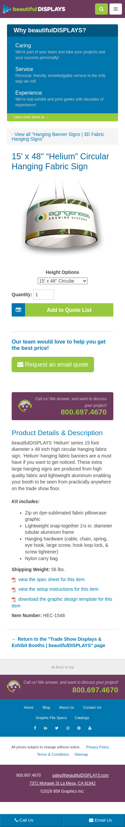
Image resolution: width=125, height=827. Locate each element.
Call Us (24, 820)
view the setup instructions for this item (55, 589)
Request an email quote (52, 364)
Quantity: (22, 294)
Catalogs (82, 718)
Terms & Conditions (53, 754)
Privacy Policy (97, 747)
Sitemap (81, 754)
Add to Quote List (52, 310)
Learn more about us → (31, 117)
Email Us (100, 820)
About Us (66, 707)
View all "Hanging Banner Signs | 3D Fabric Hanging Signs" (58, 137)
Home (28, 707)
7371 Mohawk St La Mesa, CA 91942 (62, 783)
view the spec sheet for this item (48, 579)
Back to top (62, 667)
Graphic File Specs (51, 718)
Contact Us (92, 707)
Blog (46, 707)
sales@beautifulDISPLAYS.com (80, 775)
